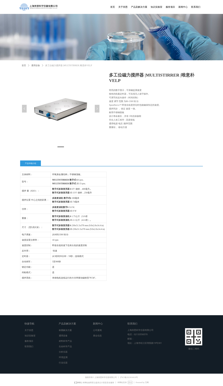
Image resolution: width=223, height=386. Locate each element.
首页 (24, 65)
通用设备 (35, 65)
